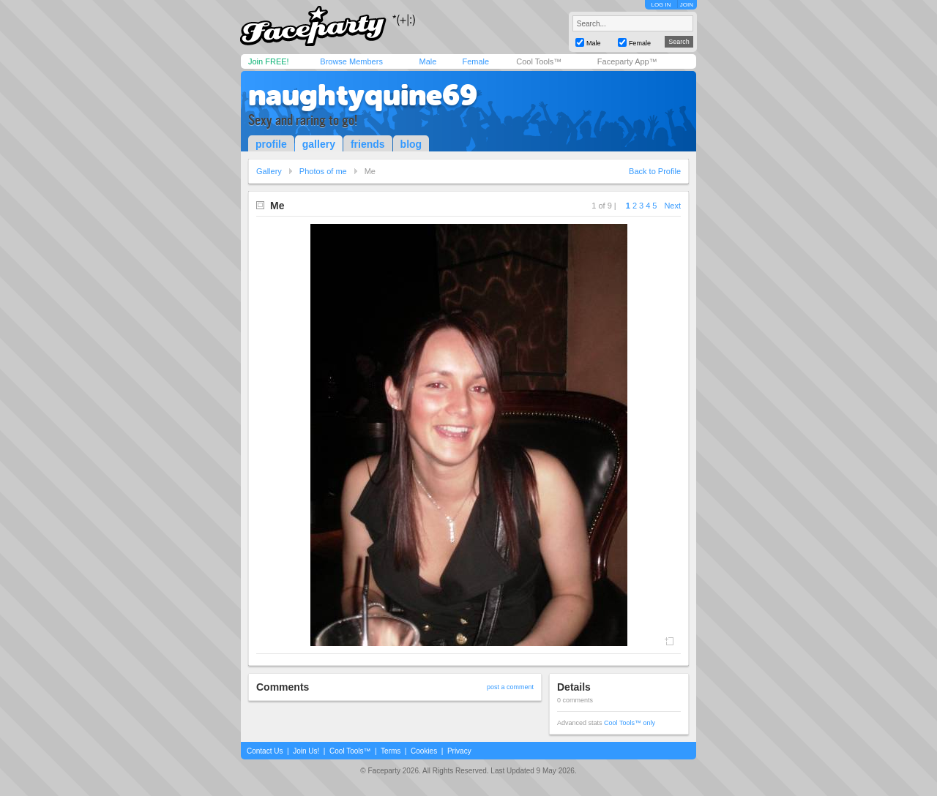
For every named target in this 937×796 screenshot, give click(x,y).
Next (672, 205)
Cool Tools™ (538, 61)
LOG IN (661, 4)
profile (271, 144)
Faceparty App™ (627, 61)
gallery (318, 144)
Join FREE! (268, 61)
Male (427, 61)
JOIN (686, 4)
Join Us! (306, 751)
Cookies (424, 751)
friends (368, 144)
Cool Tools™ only (629, 722)
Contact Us (265, 751)
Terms (390, 751)
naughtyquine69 (362, 95)
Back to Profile (655, 171)
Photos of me (323, 171)
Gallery (269, 171)
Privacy (459, 751)
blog (411, 144)
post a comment (510, 687)
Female (475, 61)
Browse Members (351, 61)
